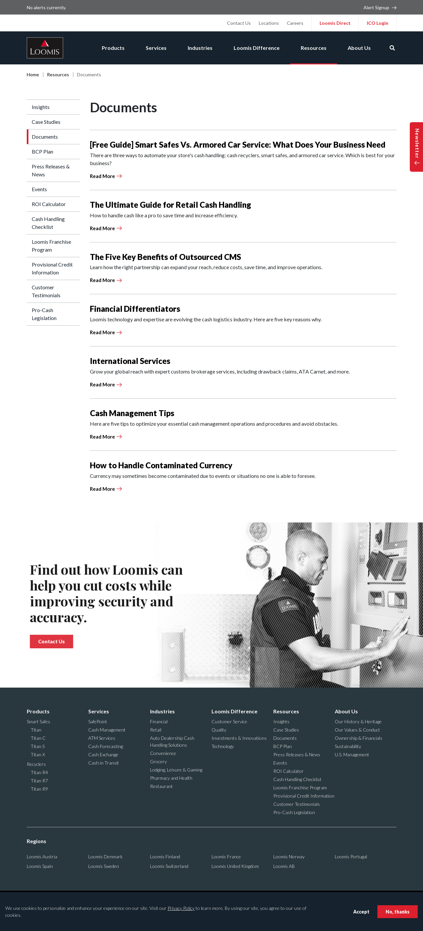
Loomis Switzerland (169, 866)
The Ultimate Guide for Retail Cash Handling (170, 204)
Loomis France (226, 856)
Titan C (38, 738)
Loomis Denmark (105, 856)
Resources (314, 48)
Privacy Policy (181, 908)
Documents (45, 136)
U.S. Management (352, 754)
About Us (359, 48)
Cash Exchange (103, 754)
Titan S (38, 746)
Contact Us (239, 23)
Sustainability (348, 746)
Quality (219, 730)
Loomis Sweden (103, 866)
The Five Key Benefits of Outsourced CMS (165, 257)
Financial (159, 721)
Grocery (158, 761)
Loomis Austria (42, 856)
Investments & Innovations (239, 738)
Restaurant (161, 786)
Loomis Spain (40, 866)
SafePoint (97, 721)
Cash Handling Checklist (48, 223)
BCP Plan (42, 151)
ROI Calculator (49, 204)
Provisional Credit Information (52, 268)
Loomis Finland (165, 856)
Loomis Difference (257, 48)
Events (39, 189)
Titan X (38, 754)
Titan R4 (39, 772)
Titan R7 (39, 780)
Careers (295, 23)
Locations (269, 23)
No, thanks (397, 911)
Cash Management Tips (132, 413)
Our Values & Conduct (357, 730)
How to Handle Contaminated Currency (161, 465)
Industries (200, 48)
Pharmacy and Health (171, 778)
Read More (102, 176)
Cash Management (107, 730)
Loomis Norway (289, 856)
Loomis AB (284, 866)
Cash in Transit (103, 763)
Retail (155, 730)
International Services (130, 361)
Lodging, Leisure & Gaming (176, 769)
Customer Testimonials (46, 291)
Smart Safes (38, 721)
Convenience (163, 753)
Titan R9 (39, 789)
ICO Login (377, 23)
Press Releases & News (51, 170)
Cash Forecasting (105, 746)
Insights (41, 107)
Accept (361, 911)
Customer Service (229, 721)
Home (33, 74)
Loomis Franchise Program (51, 245)
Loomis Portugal (351, 856)
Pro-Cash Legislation (44, 314)
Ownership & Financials (358, 738)
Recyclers (36, 764)
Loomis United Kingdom (235, 866)
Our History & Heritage (358, 721)
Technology (223, 746)
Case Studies (46, 122)
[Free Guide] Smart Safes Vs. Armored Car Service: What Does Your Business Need (237, 144)
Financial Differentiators (135, 308)
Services (156, 48)
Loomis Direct (335, 23)
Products (113, 48)
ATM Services (101, 738)
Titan (36, 730)
